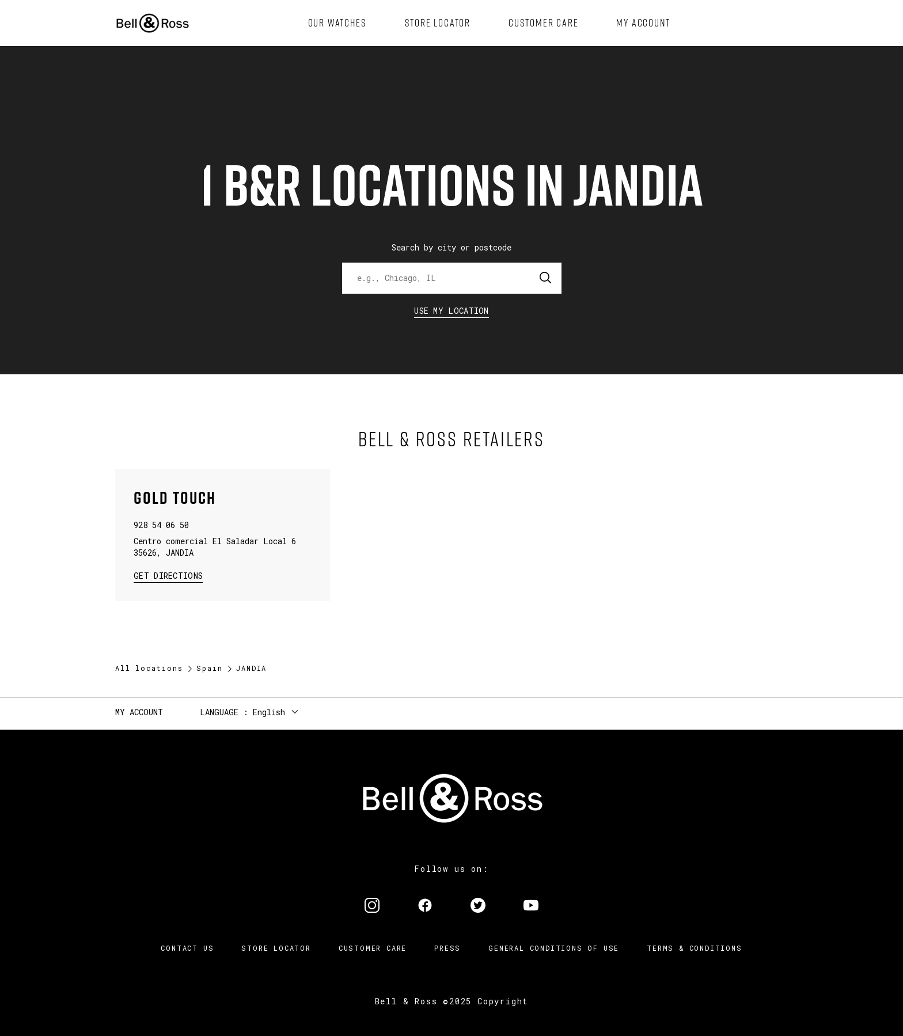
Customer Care (373, 947)
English (269, 712)
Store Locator (275, 947)
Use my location (451, 310)
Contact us (187, 947)
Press (447, 947)
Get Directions (168, 575)
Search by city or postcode (451, 247)
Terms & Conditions (694, 947)
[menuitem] (337, 23)
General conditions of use (553, 947)
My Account (139, 712)
